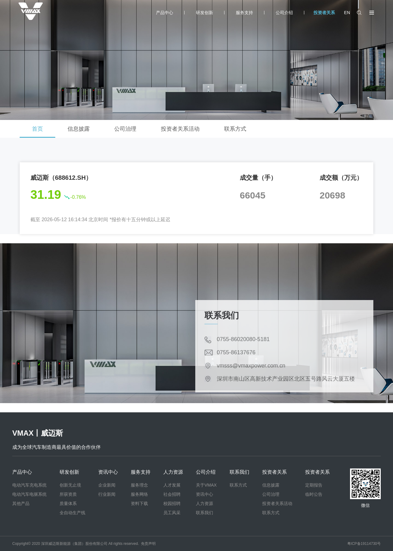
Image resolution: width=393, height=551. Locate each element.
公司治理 (125, 129)
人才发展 (172, 485)
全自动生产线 (72, 512)
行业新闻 (106, 494)
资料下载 (139, 503)
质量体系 (68, 503)
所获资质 (68, 494)
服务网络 (139, 494)
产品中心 (164, 12)
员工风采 (172, 512)
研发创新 (204, 12)
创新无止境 (70, 485)
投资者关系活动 (180, 129)
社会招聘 (172, 494)
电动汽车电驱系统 (29, 494)
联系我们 (204, 512)
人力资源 (173, 472)
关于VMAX (206, 485)
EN (347, 12)
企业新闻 (106, 485)
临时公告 (313, 494)
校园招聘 (172, 503)
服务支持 (244, 12)
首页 (37, 129)
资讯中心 (108, 472)
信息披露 (79, 129)
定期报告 (313, 485)
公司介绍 (284, 12)
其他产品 (20, 503)
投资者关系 (324, 12)
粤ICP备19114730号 (364, 543)
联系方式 (235, 129)
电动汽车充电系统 (29, 485)
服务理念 (139, 485)
